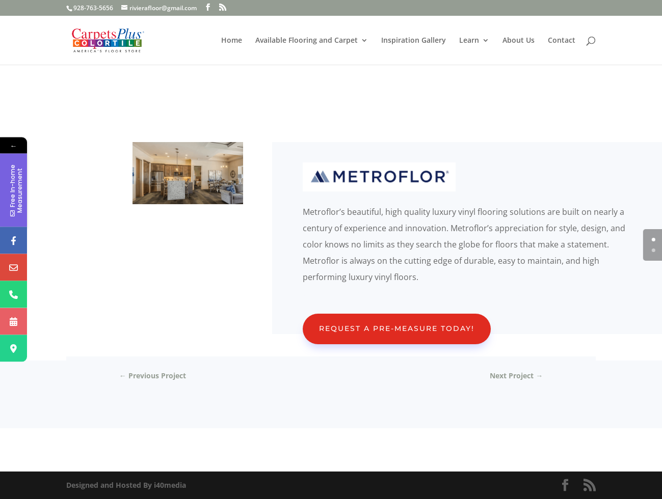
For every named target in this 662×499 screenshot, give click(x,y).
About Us (518, 41)
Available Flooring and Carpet (306, 41)
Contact (561, 41)
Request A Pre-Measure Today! (396, 328)
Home (231, 41)
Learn (469, 41)
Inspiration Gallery (413, 41)
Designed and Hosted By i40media (126, 485)
